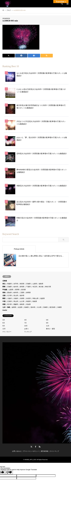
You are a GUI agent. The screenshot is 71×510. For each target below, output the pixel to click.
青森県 (9, 284)
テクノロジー (6, 332)
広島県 (9, 301)
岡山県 (16, 301)
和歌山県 (35, 298)
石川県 (9, 295)
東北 (3, 284)
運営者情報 (44, 451)
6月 (3, 323)
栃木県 (16, 287)
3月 (3, 320)
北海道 (4, 281)
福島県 (41, 284)
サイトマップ (54, 451)
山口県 (22, 301)
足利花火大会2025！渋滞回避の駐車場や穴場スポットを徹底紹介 (41, 153)
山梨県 (11, 289)
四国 (3, 304)
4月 (25, 320)
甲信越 (4, 289)
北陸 (3, 295)
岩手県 (16, 284)
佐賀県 (20, 307)
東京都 (41, 287)
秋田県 (22, 284)
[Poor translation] (9, 472)
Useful (4, 310)
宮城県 (28, 284)
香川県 (9, 304)
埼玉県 (34, 287)
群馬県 (22, 287)
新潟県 (23, 289)
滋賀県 (42, 298)
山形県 (34, 284)
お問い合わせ (16, 451)
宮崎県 (45, 307)
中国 (3, 301)
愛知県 (9, 292)
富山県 (16, 295)
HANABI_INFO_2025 (30, 459)
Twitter (31, 447)
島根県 (34, 301)
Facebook (35, 447)
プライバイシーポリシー (31, 451)
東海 (3, 292)
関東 (3, 287)
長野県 (17, 289)
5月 (47, 320)
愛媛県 (16, 304)
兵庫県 (22, 298)
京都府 (16, 298)
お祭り (26, 329)
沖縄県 (59, 307)
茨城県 (9, 287)
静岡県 (28, 292)
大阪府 (9, 298)
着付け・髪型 (50, 329)
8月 (47, 323)
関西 (3, 298)
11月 (47, 326)
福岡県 (14, 307)
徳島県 (22, 304)
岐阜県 (16, 292)
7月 (25, 323)
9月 (3, 326)
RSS (39, 447)
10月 (25, 326)
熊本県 (33, 307)
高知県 (28, 304)
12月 (4, 329)
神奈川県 (48, 287)
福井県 (22, 295)
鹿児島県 (52, 307)
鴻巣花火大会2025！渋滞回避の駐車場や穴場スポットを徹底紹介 (41, 186)
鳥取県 (28, 301)
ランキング (28, 332)
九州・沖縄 (6, 307)
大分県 (39, 307)
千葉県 (28, 287)
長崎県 (26, 307)
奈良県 (28, 298)
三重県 (22, 292)
